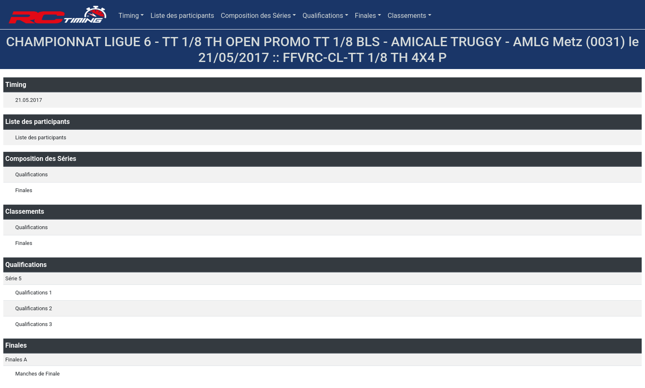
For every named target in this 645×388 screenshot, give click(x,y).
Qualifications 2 (33, 308)
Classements (407, 16)
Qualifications (323, 16)
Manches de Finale (37, 374)
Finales (365, 16)
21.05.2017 (28, 100)
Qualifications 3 (33, 324)
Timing (128, 16)
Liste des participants (182, 16)
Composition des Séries (256, 16)
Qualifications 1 (33, 292)
